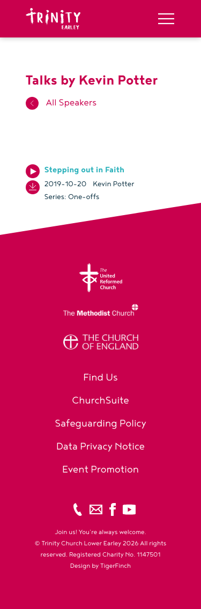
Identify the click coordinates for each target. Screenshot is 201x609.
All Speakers (61, 102)
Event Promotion (100, 469)
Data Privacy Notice (100, 446)
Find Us (100, 377)
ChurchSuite (100, 400)
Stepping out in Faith (84, 170)
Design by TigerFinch (100, 566)
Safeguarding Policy (100, 423)
